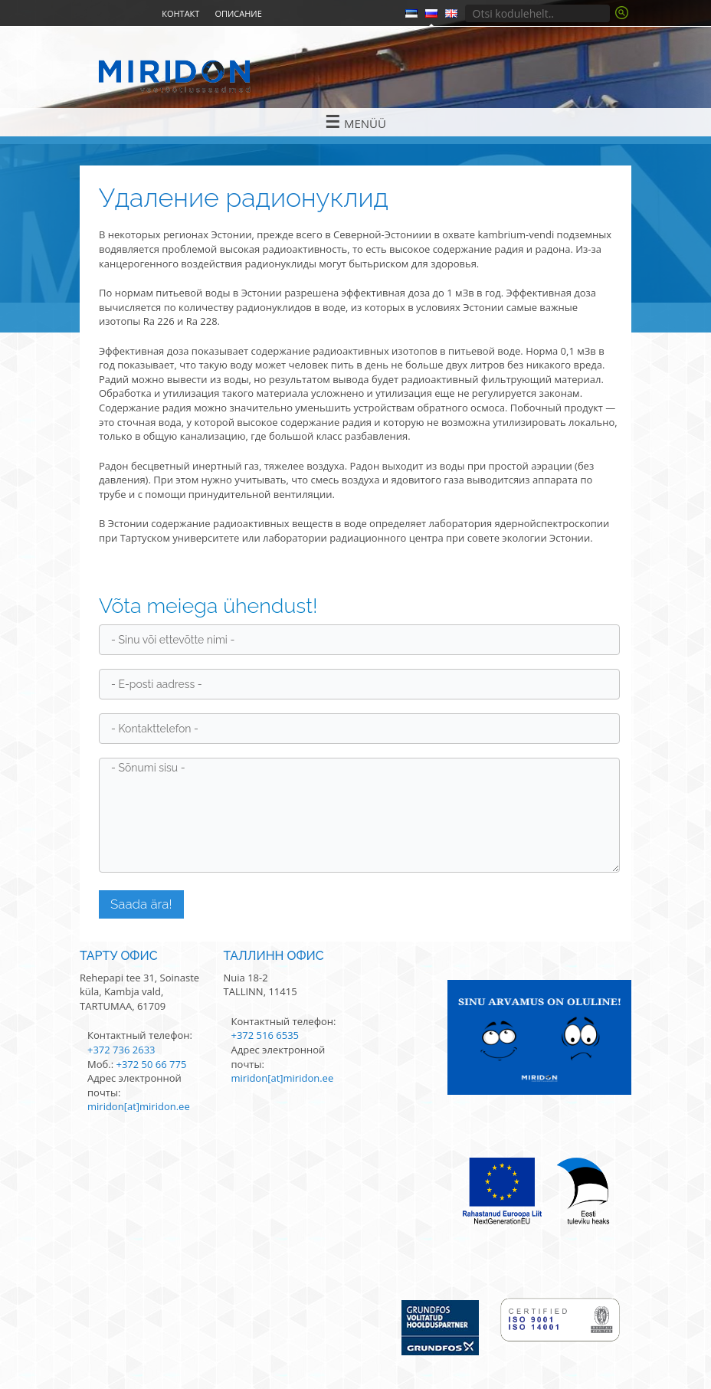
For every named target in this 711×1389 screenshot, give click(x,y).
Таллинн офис (274, 955)
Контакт (180, 13)
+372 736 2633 (121, 1049)
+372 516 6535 (265, 1035)
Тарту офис (119, 955)
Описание (238, 13)
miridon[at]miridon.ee (138, 1106)
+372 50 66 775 (151, 1064)
